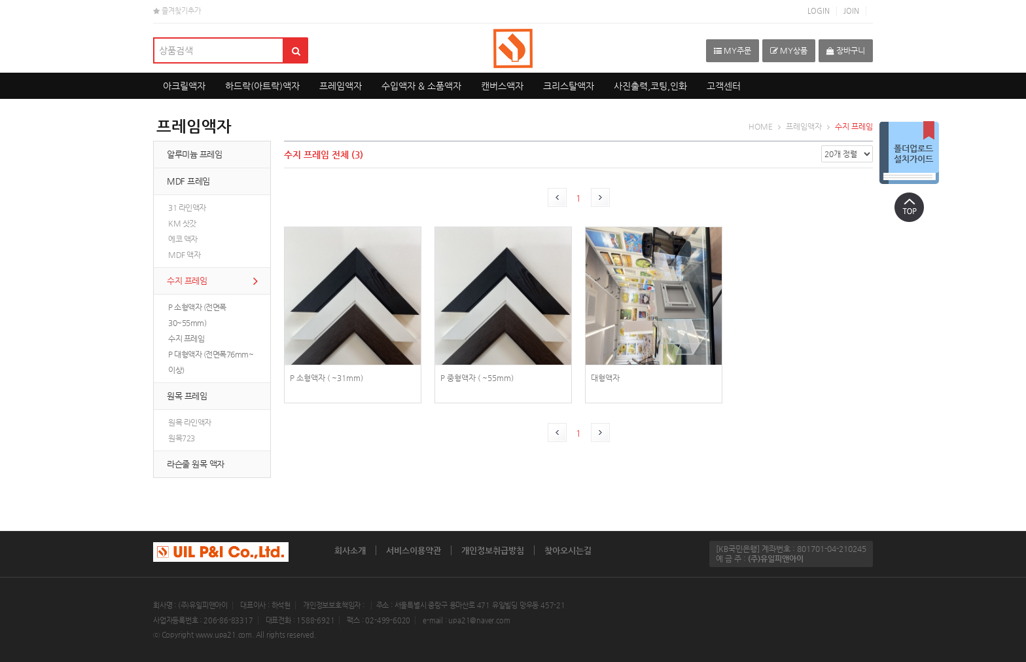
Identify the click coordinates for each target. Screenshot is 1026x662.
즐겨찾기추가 (177, 11)
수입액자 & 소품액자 (421, 86)
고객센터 (724, 86)
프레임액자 (340, 86)
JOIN (851, 11)
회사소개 (350, 550)
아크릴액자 (184, 86)
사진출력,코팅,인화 (650, 86)
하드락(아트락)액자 (262, 86)
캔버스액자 (502, 86)
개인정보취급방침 (492, 550)
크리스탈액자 (568, 86)
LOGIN (818, 11)
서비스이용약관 (413, 550)
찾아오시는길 (568, 550)
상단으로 (909, 207)
